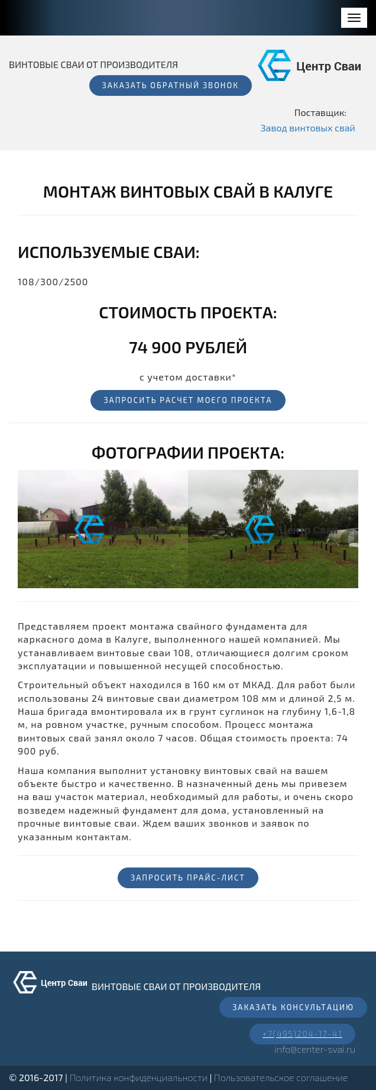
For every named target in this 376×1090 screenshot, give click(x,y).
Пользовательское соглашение (281, 1077)
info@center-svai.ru (314, 1048)
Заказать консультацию (293, 1007)
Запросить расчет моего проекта (187, 400)
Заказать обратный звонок (170, 85)
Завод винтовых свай (308, 127)
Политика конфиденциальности (139, 1077)
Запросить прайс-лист (188, 877)
